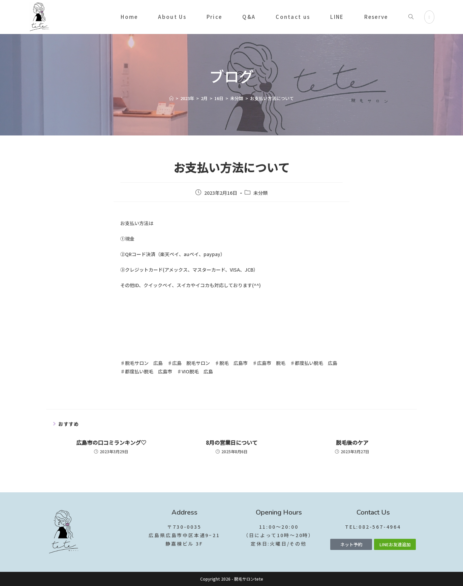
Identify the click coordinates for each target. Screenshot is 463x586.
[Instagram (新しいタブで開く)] (429, 17)
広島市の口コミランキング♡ (111, 442)
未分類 (260, 192)
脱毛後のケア (352, 442)
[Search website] (411, 17)
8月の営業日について (231, 442)
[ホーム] (171, 98)
